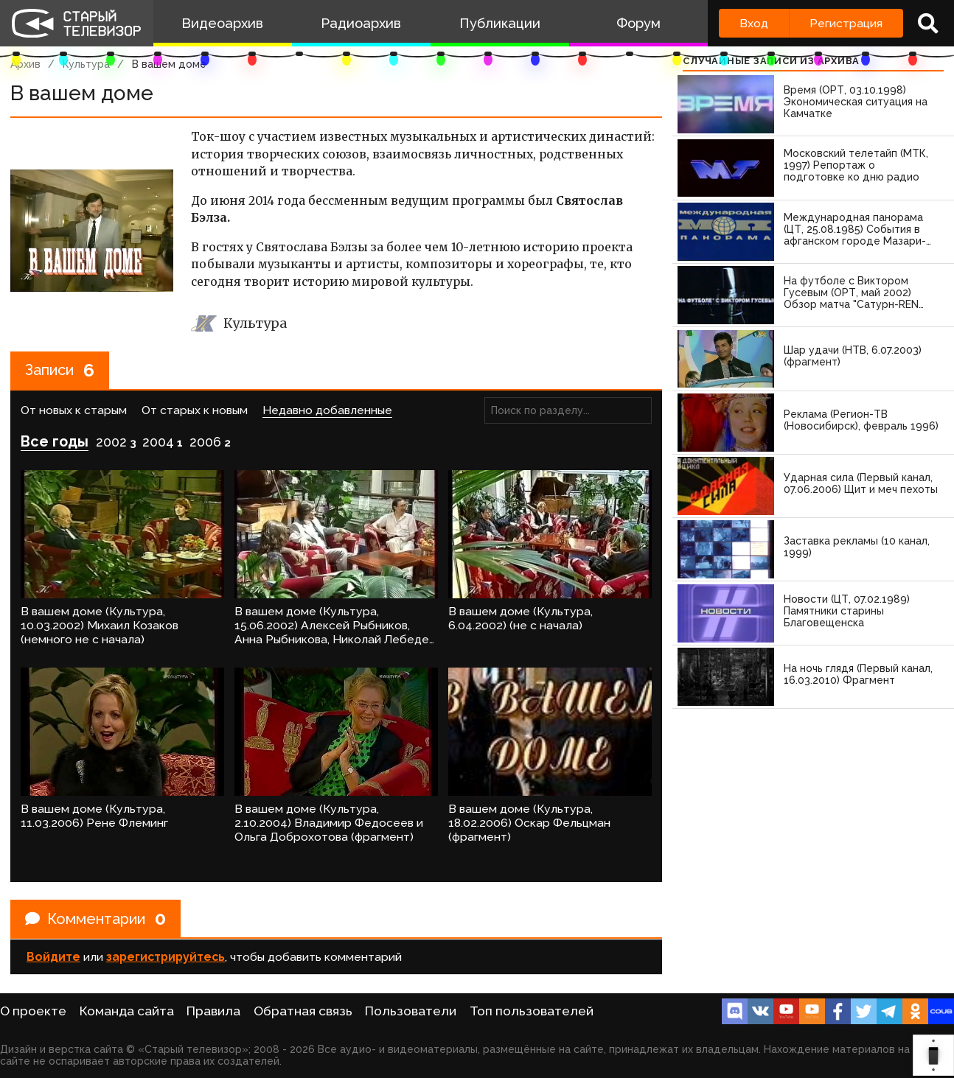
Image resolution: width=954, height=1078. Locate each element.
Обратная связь (303, 1011)
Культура (86, 64)
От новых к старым (74, 410)
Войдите (53, 957)
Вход (753, 23)
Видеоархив (222, 23)
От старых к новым (195, 410)
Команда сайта (127, 1011)
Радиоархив (361, 23)
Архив (25, 64)
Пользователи (410, 1011)
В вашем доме (169, 64)
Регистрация (845, 23)
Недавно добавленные (327, 410)
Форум (638, 23)
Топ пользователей (531, 1011)
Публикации (499, 23)
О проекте (33, 1011)
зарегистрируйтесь (165, 957)
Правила (213, 1011)
